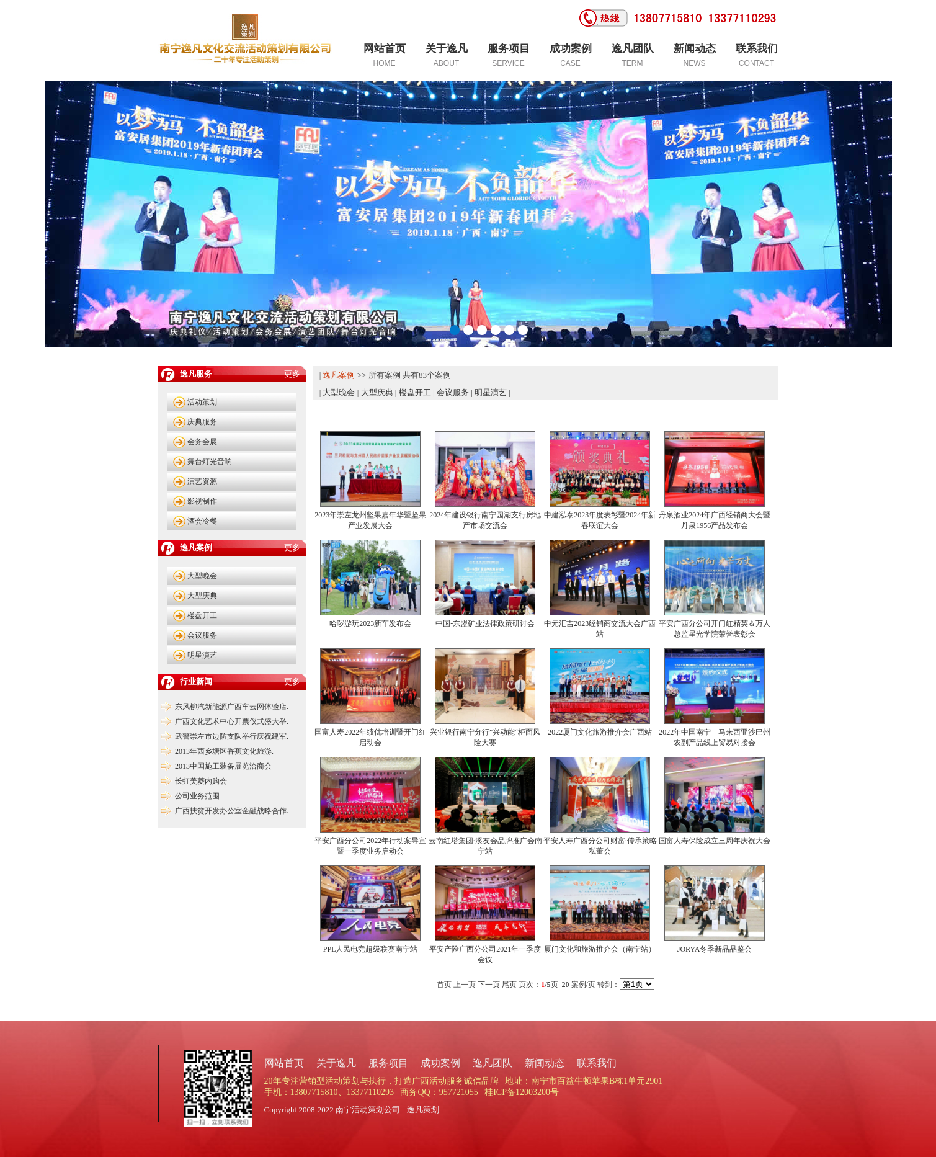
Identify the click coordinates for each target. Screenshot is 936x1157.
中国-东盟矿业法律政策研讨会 (485, 623)
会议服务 (202, 635)
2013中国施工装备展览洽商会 (223, 766)
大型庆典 (202, 595)
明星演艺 (202, 655)
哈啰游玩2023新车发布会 (370, 623)
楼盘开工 (202, 615)
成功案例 (440, 1063)
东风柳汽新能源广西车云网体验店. (231, 706)
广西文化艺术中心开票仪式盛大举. (231, 721)
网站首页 (284, 1063)
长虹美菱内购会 (201, 781)
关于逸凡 (336, 1063)
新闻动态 (544, 1063)
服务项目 (388, 1063)
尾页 (509, 984)
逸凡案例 (339, 375)
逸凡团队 (492, 1063)
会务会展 (202, 441)
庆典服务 (202, 422)
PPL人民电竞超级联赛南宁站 (370, 949)
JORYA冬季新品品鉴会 (714, 949)
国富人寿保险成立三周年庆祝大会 (714, 840)
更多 (292, 373)
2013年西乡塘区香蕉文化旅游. (224, 751)
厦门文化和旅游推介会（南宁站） (600, 949)
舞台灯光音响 (209, 461)
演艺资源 (202, 481)
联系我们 (597, 1063)
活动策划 (202, 402)
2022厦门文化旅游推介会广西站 (600, 732)
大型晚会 (202, 575)
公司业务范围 (197, 796)
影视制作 (202, 501)
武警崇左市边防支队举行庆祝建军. (231, 736)
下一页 (489, 984)
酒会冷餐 (202, 521)
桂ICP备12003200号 (521, 1092)
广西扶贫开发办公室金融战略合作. (231, 810)
